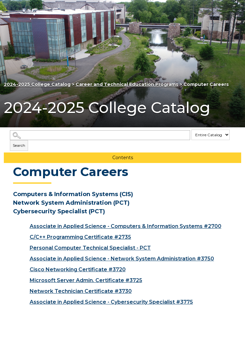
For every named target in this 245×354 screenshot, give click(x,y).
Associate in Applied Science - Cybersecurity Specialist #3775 (111, 302)
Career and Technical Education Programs (127, 84)
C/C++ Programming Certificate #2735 (80, 237)
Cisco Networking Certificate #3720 (78, 269)
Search (19, 145)
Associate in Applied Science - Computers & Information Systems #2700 (125, 226)
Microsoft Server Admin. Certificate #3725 (86, 280)
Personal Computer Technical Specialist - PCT (90, 248)
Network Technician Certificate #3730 (81, 291)
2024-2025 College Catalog (37, 84)
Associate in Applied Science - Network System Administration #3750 (122, 259)
